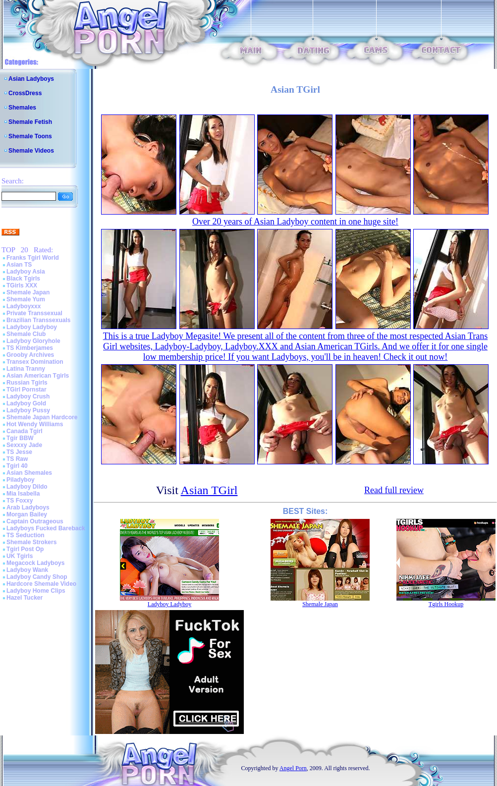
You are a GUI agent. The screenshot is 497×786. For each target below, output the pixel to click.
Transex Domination (34, 361)
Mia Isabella (23, 493)
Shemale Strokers (31, 542)
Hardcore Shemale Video (41, 583)
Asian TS (19, 264)
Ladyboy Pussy (28, 410)
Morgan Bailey (26, 514)
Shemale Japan (28, 292)
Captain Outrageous (34, 521)
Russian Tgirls (27, 382)
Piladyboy (20, 479)
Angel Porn (293, 768)
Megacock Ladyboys (35, 563)
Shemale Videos (31, 150)
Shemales (22, 107)
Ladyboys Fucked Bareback (45, 528)
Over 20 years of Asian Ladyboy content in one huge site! (295, 221)
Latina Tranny (25, 368)
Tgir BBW (20, 438)
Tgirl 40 (17, 465)
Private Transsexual (34, 313)
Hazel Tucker (24, 597)
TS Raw (17, 458)
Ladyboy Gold (26, 403)
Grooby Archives (30, 354)
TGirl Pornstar (26, 389)
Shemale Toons (30, 136)
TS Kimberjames (29, 347)
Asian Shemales (29, 472)
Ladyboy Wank (27, 569)
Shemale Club (26, 334)
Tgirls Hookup (446, 604)
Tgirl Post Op (25, 549)
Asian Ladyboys (31, 78)
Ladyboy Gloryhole (33, 340)
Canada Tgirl (24, 431)
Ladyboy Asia (25, 271)
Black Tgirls (23, 278)
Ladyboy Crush (28, 396)
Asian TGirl (209, 490)
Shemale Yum (25, 299)
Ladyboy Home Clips (35, 590)
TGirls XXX (21, 285)
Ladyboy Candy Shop (36, 576)
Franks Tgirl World (32, 257)
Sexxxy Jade (24, 445)
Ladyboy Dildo (27, 486)
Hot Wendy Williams (34, 424)
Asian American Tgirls (37, 375)
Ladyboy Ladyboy (31, 327)
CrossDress (25, 93)
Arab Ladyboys (28, 507)
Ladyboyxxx (23, 306)
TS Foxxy (19, 500)
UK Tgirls (19, 556)
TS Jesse (19, 452)
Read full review (394, 490)
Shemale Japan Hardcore (41, 417)
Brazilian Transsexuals (38, 320)
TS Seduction (25, 535)
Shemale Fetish (30, 121)
